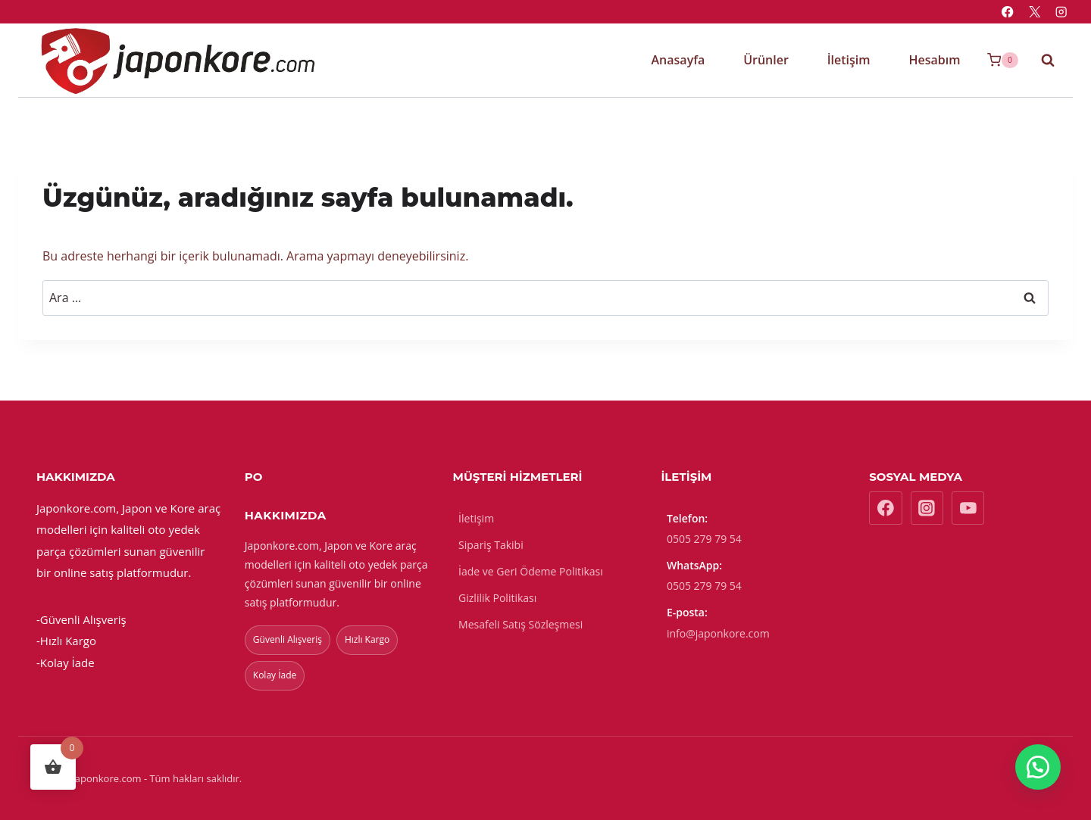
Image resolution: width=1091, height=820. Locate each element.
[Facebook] (1008, 11)
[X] (1034, 11)
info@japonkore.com (718, 633)
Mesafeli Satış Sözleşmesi (520, 624)
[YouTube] (968, 508)
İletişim (849, 59)
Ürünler (766, 59)
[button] (1038, 767)
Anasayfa (678, 59)
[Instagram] (1061, 11)
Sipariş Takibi (491, 545)
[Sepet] (1002, 60)
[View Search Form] (1040, 60)
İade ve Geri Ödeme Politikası (530, 571)
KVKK (338, 778)
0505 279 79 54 (704, 539)
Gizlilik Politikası (497, 598)
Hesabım (934, 59)
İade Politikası (502, 778)
